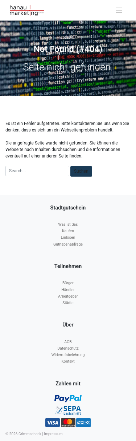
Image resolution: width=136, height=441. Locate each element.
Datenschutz (68, 348)
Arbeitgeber (68, 296)
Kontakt (67, 361)
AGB (68, 342)
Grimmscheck (29, 434)
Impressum (53, 434)
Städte (67, 303)
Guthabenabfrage (68, 244)
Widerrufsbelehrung (68, 355)
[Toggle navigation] (119, 10)
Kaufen (68, 231)
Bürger (68, 283)
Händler (68, 289)
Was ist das (68, 224)
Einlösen (68, 237)
